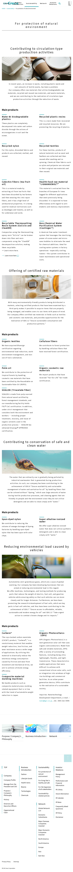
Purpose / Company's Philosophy (11, 737)
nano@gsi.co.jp (45, 701)
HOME (3, 8)
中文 (69, 5)
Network (53, 736)
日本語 (69, 3)
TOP (5, 767)
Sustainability (10, 8)
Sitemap (16, 862)
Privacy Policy (6, 862)
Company (6, 3)
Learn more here (10, 255)
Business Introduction (36, 736)
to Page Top (68, 758)
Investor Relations (53, 3)
